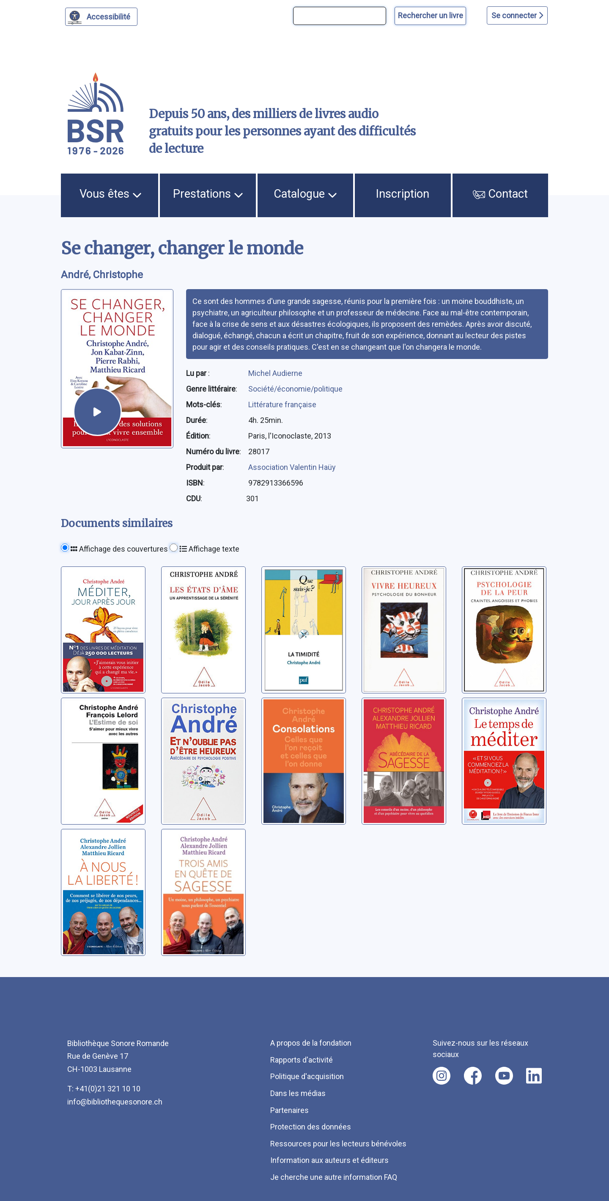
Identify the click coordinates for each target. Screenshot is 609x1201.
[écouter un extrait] (97, 411)
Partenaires (289, 1110)
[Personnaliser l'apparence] (101, 17)
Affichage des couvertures (119, 548)
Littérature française (282, 404)
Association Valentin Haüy (292, 467)
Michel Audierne (275, 373)
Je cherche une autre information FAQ (333, 1177)
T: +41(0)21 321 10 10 (103, 1088)
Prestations (208, 194)
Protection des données (310, 1126)
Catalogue (305, 194)
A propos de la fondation (310, 1042)
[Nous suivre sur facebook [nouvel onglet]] (473, 1076)
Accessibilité (110, 15)
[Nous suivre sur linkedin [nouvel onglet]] (534, 1076)
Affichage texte (209, 548)
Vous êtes (111, 194)
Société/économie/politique (295, 388)
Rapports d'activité (301, 1059)
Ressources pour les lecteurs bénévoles (338, 1143)
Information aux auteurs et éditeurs (329, 1160)
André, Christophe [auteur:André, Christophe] (102, 275)
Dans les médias (298, 1093)
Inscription (402, 194)
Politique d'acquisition (307, 1076)
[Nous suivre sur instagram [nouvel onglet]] (441, 1076)
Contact (500, 194)
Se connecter (517, 15)
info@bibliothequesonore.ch (114, 1101)
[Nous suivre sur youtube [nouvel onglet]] (504, 1076)
